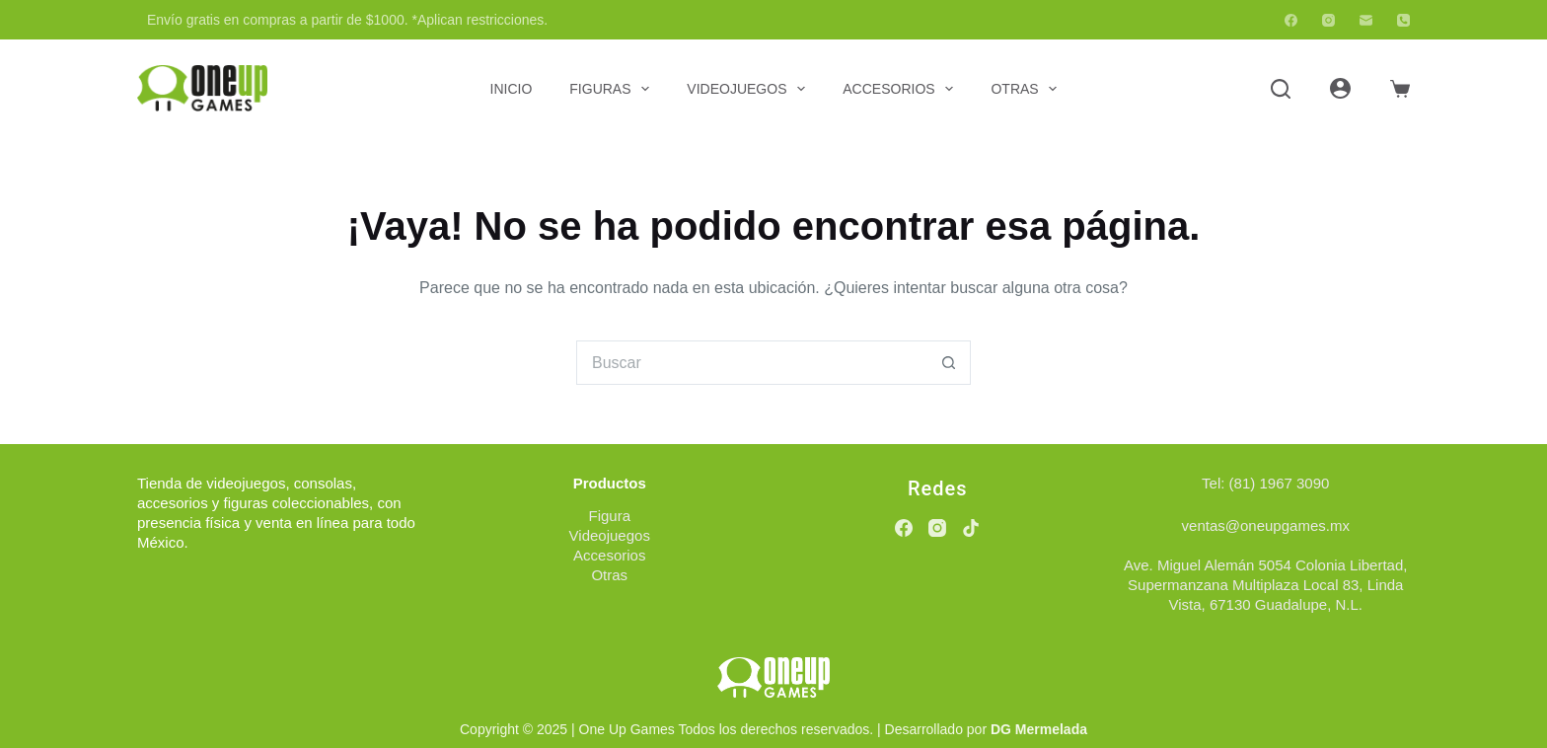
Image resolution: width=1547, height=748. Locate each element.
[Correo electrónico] (1366, 20)
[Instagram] (1328, 20)
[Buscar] (1280, 89)
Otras (1028, 89)
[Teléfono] (1403, 20)
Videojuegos (750, 89)
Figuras (613, 89)
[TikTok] (971, 528)
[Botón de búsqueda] (948, 362)
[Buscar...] (751, 362)
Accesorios (902, 89)
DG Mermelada (1039, 729)
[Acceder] (1340, 88)
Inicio (511, 89)
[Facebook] (1291, 20)
